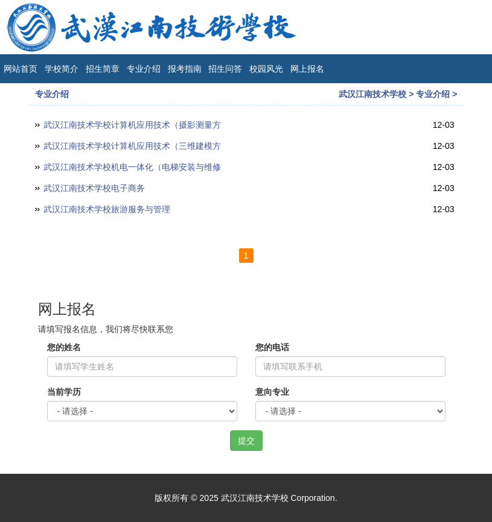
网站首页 (20, 69)
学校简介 (61, 69)
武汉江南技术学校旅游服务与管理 (106, 209)
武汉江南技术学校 (372, 94)
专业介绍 (144, 69)
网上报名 (307, 69)
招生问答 (225, 69)
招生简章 (103, 69)
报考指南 (185, 69)
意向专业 (272, 392)
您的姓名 (64, 347)
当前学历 (64, 392)
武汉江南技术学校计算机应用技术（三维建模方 (132, 146)
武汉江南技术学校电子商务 (94, 188)
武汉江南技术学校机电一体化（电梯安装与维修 (132, 167)
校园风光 (266, 69)
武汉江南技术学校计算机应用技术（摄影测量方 (132, 125)
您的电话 (272, 347)
